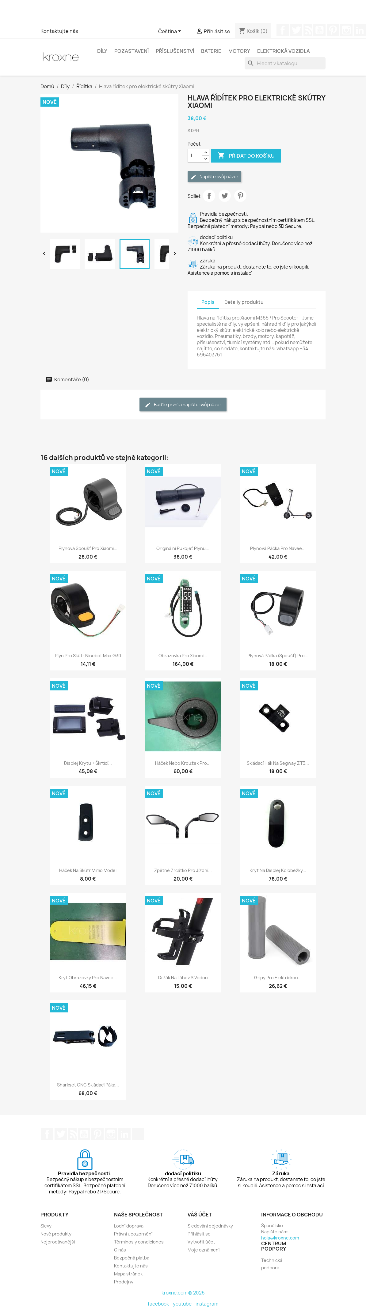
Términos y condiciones (139, 1242)
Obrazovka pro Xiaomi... (182, 655)
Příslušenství (175, 51)
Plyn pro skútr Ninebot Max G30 (88, 655)
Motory (239, 51)
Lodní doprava (128, 1226)
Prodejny (123, 1282)
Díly (102, 51)
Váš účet (200, 1214)
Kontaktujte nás (59, 31)
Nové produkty (55, 1234)
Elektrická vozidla (283, 51)
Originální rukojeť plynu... (182, 548)
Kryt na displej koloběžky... (278, 870)
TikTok (138, 1134)
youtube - (184, 1304)
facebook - (160, 1304)
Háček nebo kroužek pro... (183, 763)
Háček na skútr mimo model (87, 870)
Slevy (45, 1226)
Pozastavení (131, 51)
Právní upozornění (133, 1234)
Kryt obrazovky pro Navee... (88, 977)
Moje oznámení (203, 1250)
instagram (207, 1304)
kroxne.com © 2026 (183, 1293)
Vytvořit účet (201, 1242)
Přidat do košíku (246, 156)
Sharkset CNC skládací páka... (88, 1085)
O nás (120, 1250)
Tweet (225, 196)
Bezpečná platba (131, 1258)
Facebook (282, 30)
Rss (307, 30)
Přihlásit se (199, 1234)
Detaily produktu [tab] (244, 302)
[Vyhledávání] (285, 63)
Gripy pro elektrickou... (278, 977)
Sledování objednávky (210, 1226)
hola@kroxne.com (280, 1238)
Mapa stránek (128, 1274)
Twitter (296, 30)
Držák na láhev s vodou (183, 977)
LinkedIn (124, 1134)
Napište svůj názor (214, 177)
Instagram (346, 30)
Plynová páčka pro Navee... (278, 548)
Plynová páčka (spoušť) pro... (277, 655)
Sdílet (209, 196)
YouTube (319, 30)
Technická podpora (271, 1264)
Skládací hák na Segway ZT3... (278, 763)
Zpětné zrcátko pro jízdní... (183, 870)
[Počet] (195, 156)
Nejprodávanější (57, 1242)
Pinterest (333, 30)
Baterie (211, 51)
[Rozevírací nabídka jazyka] (170, 31)
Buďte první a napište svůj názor (183, 405)
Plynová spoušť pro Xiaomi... (88, 548)
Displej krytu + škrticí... (88, 763)
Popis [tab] (207, 302)
